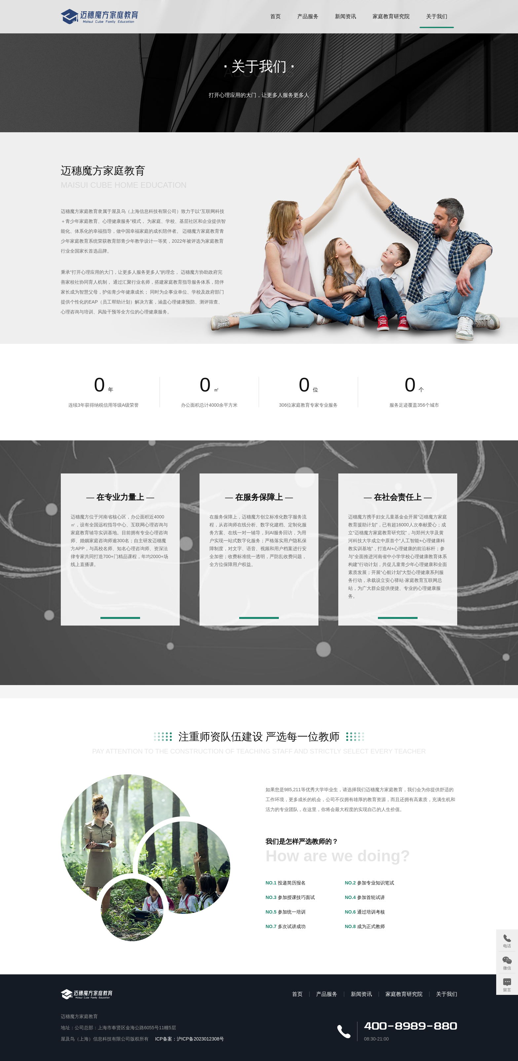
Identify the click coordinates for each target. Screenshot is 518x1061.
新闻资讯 (345, 16)
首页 (275, 16)
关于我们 (436, 16)
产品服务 (307, 16)
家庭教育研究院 (391, 16)
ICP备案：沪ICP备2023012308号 (189, 1038)
